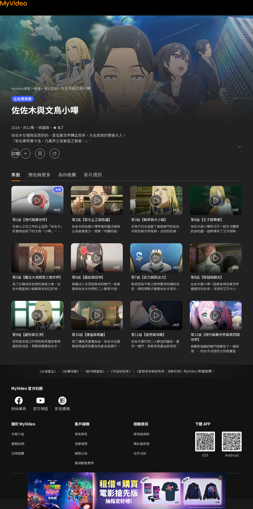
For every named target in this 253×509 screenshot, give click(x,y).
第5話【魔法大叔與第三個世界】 (35, 280)
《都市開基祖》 (93, 378)
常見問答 (82, 441)
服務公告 (82, 462)
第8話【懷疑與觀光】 (208, 277)
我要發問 (82, 452)
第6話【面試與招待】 (89, 277)
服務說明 (18, 452)
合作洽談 (143, 462)
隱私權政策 (145, 452)
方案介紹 (18, 441)
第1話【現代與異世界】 (31, 219)
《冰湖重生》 (43, 378)
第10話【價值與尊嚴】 (90, 341)
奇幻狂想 (56, 88)
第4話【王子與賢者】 (208, 219)
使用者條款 (145, 441)
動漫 (41, 88)
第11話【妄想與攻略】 (150, 341)
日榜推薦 (18, 462)
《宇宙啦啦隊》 (121, 378)
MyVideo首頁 (22, 88)
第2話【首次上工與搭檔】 (93, 219)
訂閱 (21, 153)
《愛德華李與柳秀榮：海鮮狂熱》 (163, 378)
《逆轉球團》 (67, 378)
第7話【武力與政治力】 (150, 277)
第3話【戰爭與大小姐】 (150, 219)
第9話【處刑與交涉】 (30, 341)
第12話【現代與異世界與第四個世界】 (215, 343)
